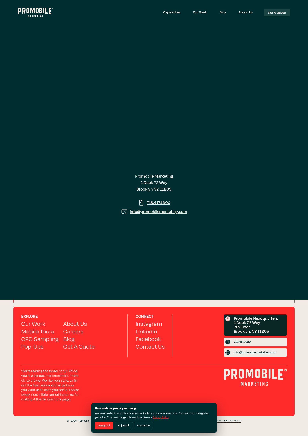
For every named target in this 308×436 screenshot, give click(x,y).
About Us (246, 12)
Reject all (123, 425)
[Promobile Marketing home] (255, 378)
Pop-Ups (32, 347)
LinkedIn (146, 331)
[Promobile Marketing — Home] (35, 13)
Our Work (200, 12)
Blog (223, 12)
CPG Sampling (40, 339)
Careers (73, 331)
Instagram (149, 324)
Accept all (104, 425)
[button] (172, 12)
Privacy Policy (161, 417)
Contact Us (150, 347)
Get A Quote (79, 347)
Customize (143, 425)
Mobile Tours (37, 331)
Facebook (148, 339)
